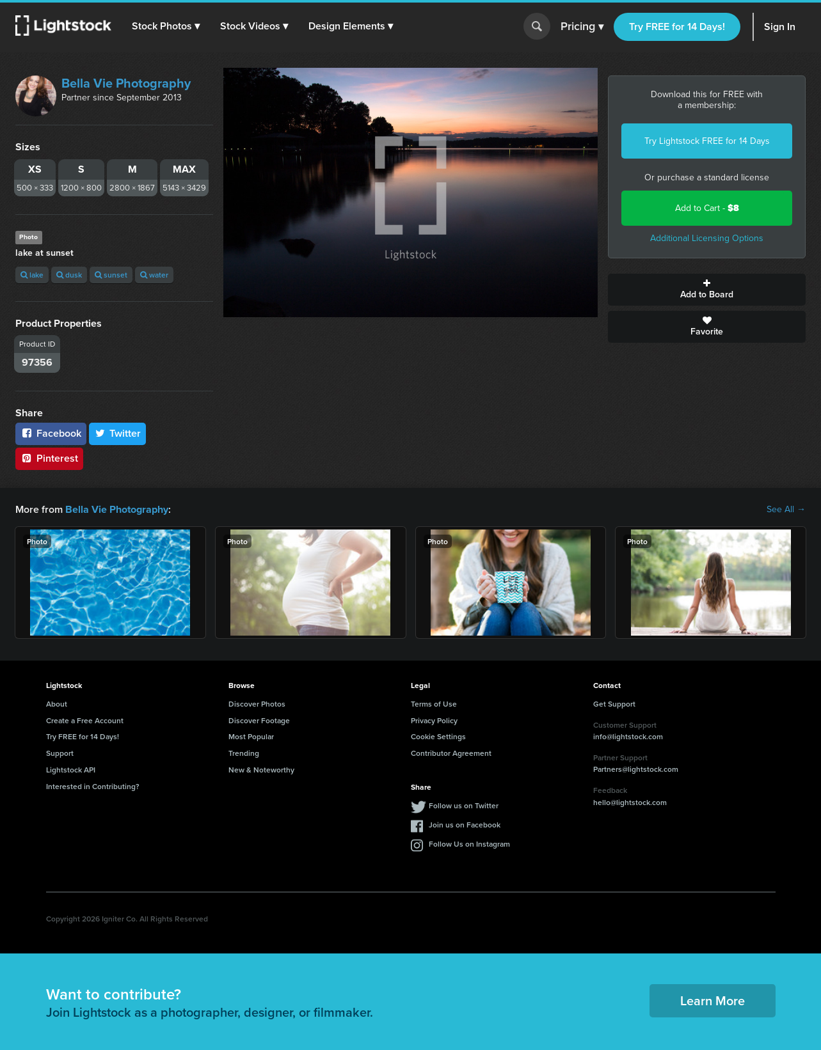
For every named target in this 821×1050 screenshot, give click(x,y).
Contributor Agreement (451, 753)
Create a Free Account (85, 720)
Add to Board (706, 290)
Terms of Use (434, 703)
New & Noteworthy (261, 769)
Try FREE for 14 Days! (677, 26)
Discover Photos (256, 703)
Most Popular (251, 736)
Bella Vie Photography (126, 83)
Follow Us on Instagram (469, 843)
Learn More (712, 1000)
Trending (243, 753)
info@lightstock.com (628, 736)
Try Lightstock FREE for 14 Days (707, 141)
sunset (111, 274)
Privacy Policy (434, 720)
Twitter (117, 433)
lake (32, 274)
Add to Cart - (707, 208)
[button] (166, 26)
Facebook (50, 433)
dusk (69, 274)
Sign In (779, 26)
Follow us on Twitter (463, 805)
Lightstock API (70, 769)
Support (60, 753)
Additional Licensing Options (706, 238)
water (154, 274)
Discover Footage (259, 720)
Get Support (614, 703)
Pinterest (49, 458)
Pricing (582, 27)
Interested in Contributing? (92, 786)
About (56, 703)
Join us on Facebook (464, 824)
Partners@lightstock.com (635, 769)
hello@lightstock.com (630, 802)
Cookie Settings (438, 736)
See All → (786, 509)
